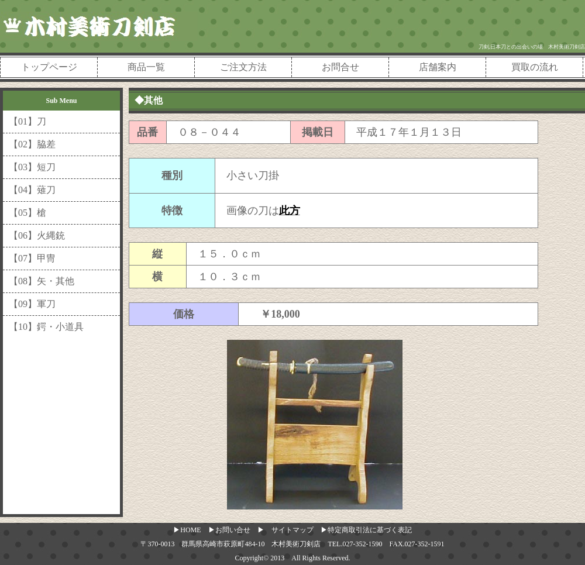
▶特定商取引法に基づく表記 (366, 530)
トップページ (49, 67)
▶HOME (187, 530)
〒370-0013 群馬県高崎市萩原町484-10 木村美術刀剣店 (230, 544)
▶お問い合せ (229, 530)
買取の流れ (534, 67)
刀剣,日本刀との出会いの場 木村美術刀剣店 (532, 47)
